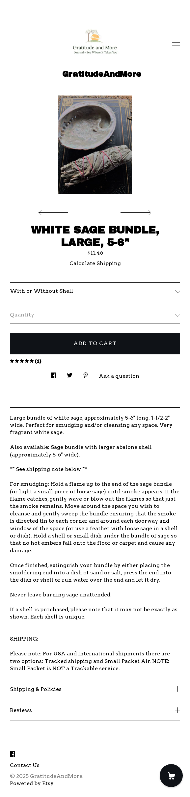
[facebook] (12, 754)
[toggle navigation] (176, 43)
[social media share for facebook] (53, 373)
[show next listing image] (135, 210)
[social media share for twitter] (69, 373)
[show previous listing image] (55, 210)
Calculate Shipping (95, 263)
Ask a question (119, 376)
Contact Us (25, 765)
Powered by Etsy (32, 783)
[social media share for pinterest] (85, 373)
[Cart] (171, 775)
